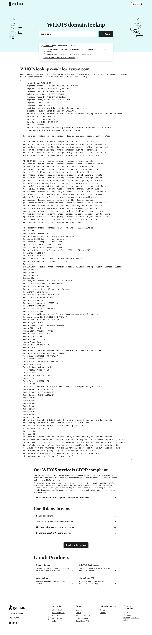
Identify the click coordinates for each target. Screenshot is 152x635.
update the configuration (97, 49)
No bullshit (56, 615)
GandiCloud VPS (82, 621)
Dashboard (137, 4)
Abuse (125, 612)
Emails (78, 613)
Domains (79, 610)
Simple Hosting (82, 618)
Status (102, 610)
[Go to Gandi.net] (16, 4)
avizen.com (48, 46)
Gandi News (57, 618)
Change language (16, 613)
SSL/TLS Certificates (84, 615)
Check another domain (76, 545)
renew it (57, 54)
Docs (102, 615)
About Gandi (57, 610)
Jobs (54, 621)
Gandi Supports (58, 613)
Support (103, 613)
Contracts (127, 615)
